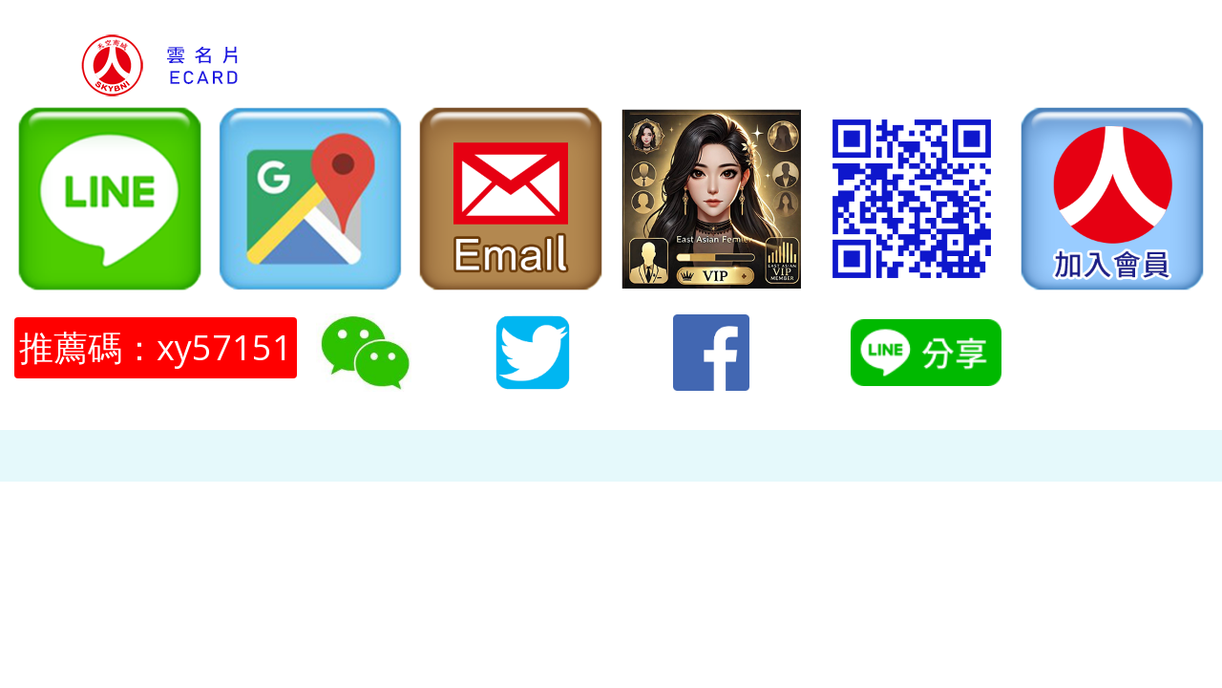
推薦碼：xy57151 (155, 347)
